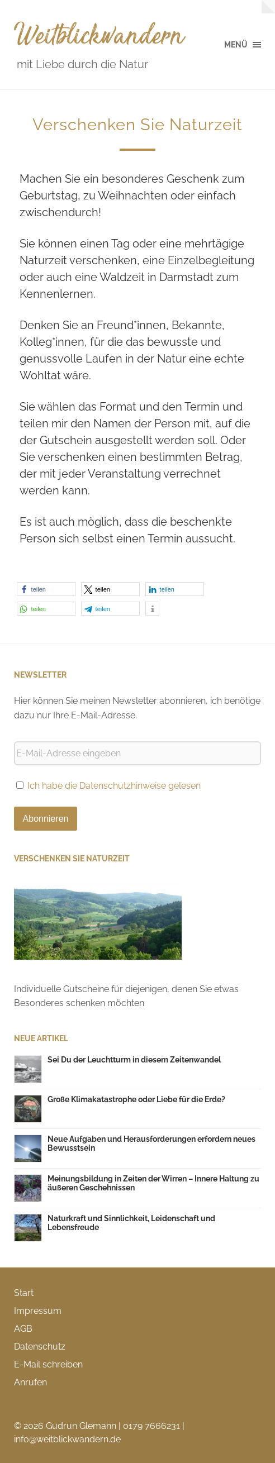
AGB (23, 1328)
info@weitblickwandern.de (67, 1439)
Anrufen (30, 1382)
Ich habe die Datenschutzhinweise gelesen (114, 785)
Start (24, 1293)
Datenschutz (39, 1346)
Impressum (37, 1310)
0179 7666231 (151, 1426)
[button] (46, 589)
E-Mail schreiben (48, 1364)
